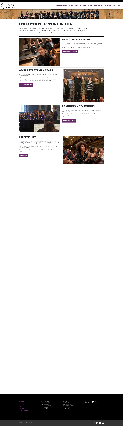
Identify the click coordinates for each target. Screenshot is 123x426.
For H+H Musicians (23, 410)
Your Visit (78, 5)
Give (84, 5)
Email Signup (22, 408)
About (90, 5)
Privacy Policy (22, 412)
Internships (23, 155)
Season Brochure (23, 403)
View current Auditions (70, 51)
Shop (20, 406)
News (114, 5)
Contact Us (21, 401)
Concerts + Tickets (61, 5)
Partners (108, 5)
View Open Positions (26, 84)
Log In (120, 5)
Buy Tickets (119, 1)
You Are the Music (23, 404)
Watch (71, 5)
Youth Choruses (98, 5)
